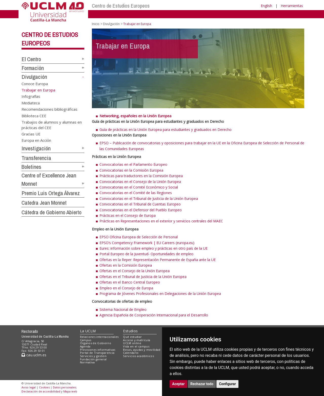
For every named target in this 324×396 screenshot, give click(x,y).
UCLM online (132, 343)
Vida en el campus (136, 346)
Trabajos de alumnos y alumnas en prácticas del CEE (52, 125)
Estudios (130, 331)
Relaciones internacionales (99, 337)
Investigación (36, 148)
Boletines (31, 167)
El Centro (31, 59)
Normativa (87, 362)
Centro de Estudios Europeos (121, 5)
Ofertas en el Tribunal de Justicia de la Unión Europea (143, 276)
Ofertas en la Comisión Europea (125, 265)
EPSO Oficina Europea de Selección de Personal (138, 237)
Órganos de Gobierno (95, 343)
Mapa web (70, 391)
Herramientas (292, 5)
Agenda (85, 346)
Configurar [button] (227, 384)
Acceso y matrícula (136, 340)
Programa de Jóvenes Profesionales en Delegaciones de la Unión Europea (160, 293)
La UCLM (88, 331)
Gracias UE (31, 133)
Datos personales (64, 387)
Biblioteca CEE (34, 115)
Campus (85, 340)
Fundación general (93, 359)
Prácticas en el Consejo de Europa (127, 215)
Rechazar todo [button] (201, 384)
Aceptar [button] (178, 384)
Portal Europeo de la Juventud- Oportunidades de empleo (146, 253)
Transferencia (36, 158)
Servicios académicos (138, 356)
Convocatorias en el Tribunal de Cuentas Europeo (140, 204)
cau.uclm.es (34, 355)
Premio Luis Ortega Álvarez (51, 193)
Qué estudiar (132, 337)
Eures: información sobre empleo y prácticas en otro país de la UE (153, 248)
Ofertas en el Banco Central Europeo (129, 282)
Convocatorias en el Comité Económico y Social (138, 187)
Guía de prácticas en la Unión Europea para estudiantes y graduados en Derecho (165, 129)
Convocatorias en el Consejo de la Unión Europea (140, 181)
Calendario (130, 353)
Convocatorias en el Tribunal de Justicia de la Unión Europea (148, 198)
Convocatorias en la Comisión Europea (131, 170)
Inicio (95, 24)
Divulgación (34, 77)
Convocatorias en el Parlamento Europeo (133, 164)
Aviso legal (29, 387)
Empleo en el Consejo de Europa (126, 288)
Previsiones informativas (97, 350)
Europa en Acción (36, 140)
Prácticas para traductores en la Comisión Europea (141, 175)
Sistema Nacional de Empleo (123, 309)
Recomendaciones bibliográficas (49, 109)
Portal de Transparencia (97, 353)
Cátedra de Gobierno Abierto (52, 212)
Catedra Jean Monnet (44, 202)
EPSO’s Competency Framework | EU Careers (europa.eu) (146, 242)
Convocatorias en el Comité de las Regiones (135, 192)
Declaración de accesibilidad (41, 391)
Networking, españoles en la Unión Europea (135, 115)
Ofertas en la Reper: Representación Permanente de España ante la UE (157, 259)
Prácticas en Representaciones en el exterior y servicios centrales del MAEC (161, 221)
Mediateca (31, 102)
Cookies (44, 387)
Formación (33, 68)
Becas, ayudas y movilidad (141, 350)
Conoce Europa (35, 83)
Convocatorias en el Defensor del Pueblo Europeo (140, 209)
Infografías (31, 96)
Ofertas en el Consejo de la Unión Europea (134, 270)
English (266, 5)
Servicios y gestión (93, 356)
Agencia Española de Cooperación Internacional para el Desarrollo (153, 315)
